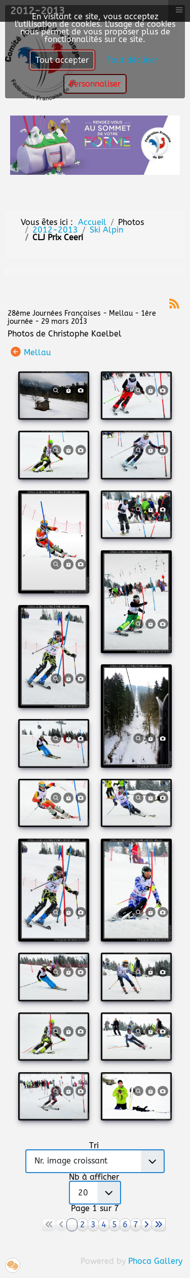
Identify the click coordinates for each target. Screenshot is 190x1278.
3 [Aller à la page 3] (93, 1224)
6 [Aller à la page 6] (125, 1224)
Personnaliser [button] (95, 84)
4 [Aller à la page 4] (103, 1224)
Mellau (37, 352)
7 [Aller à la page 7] (135, 1224)
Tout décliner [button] (132, 60)
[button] (12, 1265)
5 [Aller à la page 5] (114, 1224)
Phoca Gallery (155, 1261)
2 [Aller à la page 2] (82, 1224)
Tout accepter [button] (62, 60)
